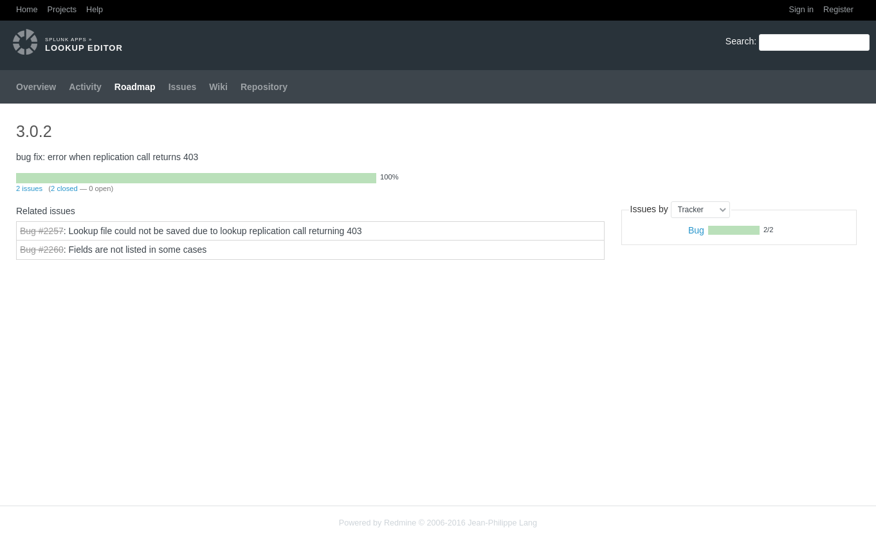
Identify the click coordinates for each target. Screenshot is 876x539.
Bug (696, 230)
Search (739, 41)
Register (838, 9)
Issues (183, 87)
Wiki (218, 87)
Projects (62, 9)
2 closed (64, 188)
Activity (85, 87)
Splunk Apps (66, 39)
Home (27, 9)
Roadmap (135, 87)
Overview (36, 87)
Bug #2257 (42, 231)
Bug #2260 (42, 249)
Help (94, 9)
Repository (264, 87)
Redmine (400, 522)
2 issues (29, 188)
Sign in (801, 9)
